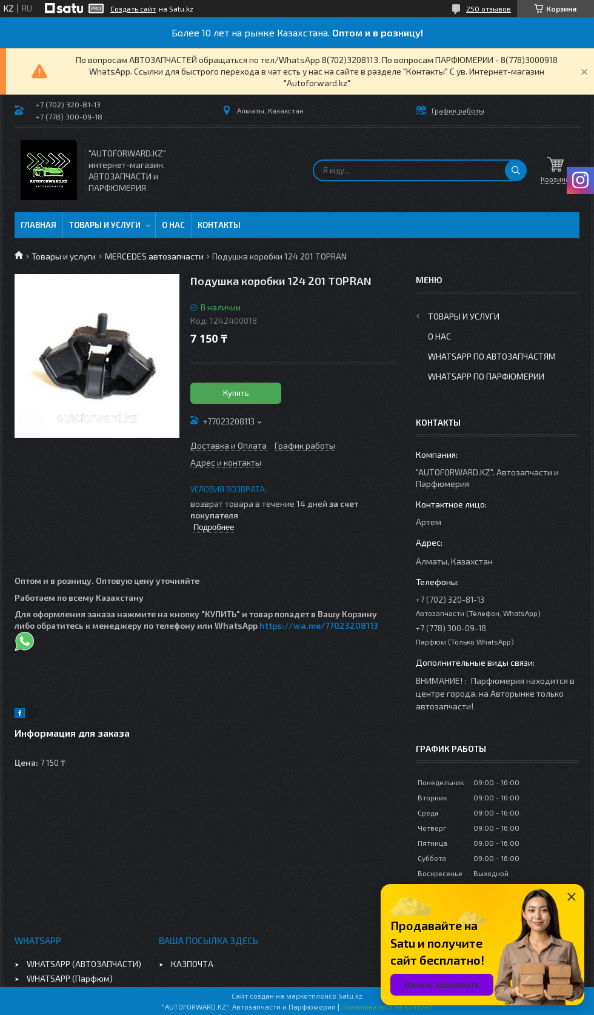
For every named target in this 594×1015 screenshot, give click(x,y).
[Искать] (516, 170)
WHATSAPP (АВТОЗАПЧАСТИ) (84, 964)
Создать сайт (133, 8)
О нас (173, 225)
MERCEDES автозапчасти (154, 256)
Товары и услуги (105, 225)
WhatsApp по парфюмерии (486, 376)
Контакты (219, 225)
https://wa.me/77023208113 (318, 625)
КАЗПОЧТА (192, 964)
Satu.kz (350, 995)
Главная (38, 225)
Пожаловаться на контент (386, 1006)
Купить (236, 393)
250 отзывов (488, 8)
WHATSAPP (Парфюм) (70, 978)
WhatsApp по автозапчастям (492, 356)
